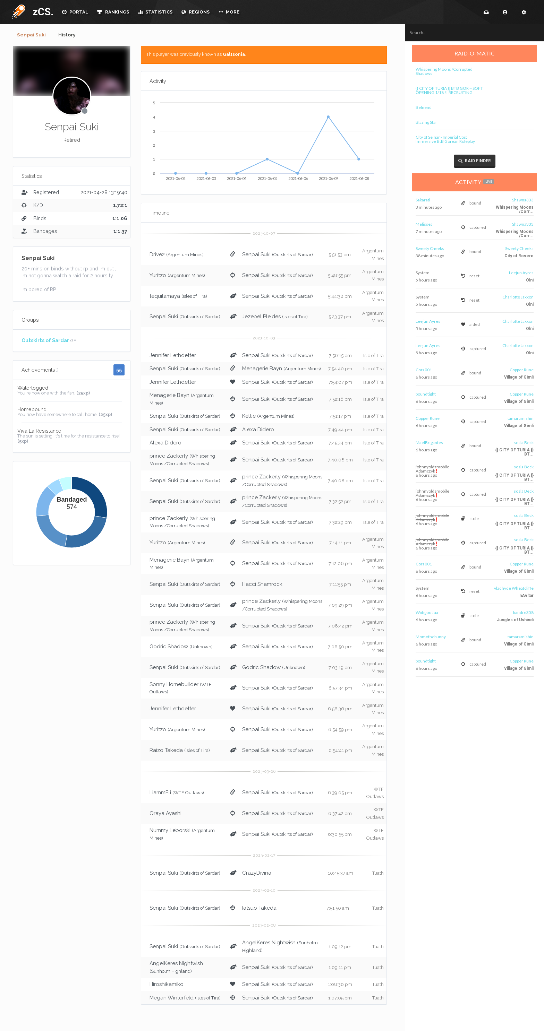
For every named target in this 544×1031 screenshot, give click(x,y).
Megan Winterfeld (172, 998)
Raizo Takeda (166, 751)
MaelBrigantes (430, 442)
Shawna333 (523, 199)
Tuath (378, 873)
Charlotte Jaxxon (518, 297)
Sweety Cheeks (430, 248)
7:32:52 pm (340, 502)
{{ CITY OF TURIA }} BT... (515, 452)
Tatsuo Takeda (259, 908)
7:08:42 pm (340, 626)
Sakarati (423, 199)
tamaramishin (521, 418)
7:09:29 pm (340, 605)
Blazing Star (427, 122)
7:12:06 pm (340, 564)
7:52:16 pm (340, 399)
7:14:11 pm (340, 543)
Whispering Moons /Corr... (515, 209)
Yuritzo (158, 275)
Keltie (249, 417)
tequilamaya (165, 296)
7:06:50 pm (340, 647)
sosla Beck (524, 442)
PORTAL (75, 12)
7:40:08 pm (340, 460)
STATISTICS (155, 12)
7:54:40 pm (340, 369)
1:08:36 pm (340, 985)
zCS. (41, 12)
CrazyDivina (256, 873)
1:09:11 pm (340, 968)
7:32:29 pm (340, 522)
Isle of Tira (373, 356)
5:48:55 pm (339, 275)
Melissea (424, 224)
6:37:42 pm (340, 814)
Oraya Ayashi (165, 814)
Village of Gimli (519, 377)
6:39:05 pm (340, 793)
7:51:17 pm (340, 416)
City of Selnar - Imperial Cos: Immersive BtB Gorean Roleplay (446, 139)
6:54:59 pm (340, 730)
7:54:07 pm (340, 382)
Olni (530, 280)
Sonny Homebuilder (174, 685)
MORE (229, 12)
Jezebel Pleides (261, 317)
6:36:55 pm (340, 835)
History (70, 35)
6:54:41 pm (340, 751)
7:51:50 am (337, 908)
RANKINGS (113, 12)
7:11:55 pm (340, 585)
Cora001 (424, 369)
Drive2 (157, 255)
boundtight (426, 394)
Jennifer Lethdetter (173, 356)
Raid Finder (475, 160)
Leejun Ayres (522, 272)
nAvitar (527, 595)
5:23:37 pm (340, 317)
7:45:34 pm (340, 443)
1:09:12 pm (340, 947)
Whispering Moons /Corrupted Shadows (444, 71)
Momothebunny (431, 636)
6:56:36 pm (340, 709)
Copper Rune (522, 369)
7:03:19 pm (340, 667)
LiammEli (160, 793)
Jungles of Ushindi (516, 619)
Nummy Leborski (170, 831)
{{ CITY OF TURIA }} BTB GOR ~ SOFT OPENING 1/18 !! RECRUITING (450, 90)
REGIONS (195, 12)
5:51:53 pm (340, 255)
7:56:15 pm (340, 356)
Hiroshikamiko (167, 985)
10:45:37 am (340, 873)
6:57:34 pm (340, 688)
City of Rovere (519, 255)
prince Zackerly (169, 456)
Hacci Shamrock (262, 585)
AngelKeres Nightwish (269, 943)
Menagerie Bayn (262, 369)
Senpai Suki (32, 35)
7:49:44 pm (340, 430)
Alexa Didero (258, 430)
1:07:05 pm (340, 998)
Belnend (424, 107)
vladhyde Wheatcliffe (514, 588)
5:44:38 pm (340, 296)
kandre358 (524, 612)
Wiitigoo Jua (427, 612)
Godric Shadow (169, 647)
